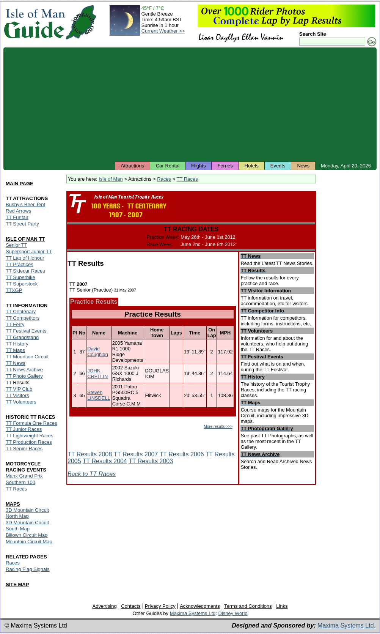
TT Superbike (20, 277)
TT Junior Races (24, 429)
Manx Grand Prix (24, 476)
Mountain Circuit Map (29, 541)
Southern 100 (20, 482)
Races (164, 179)
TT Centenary (21, 311)
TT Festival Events (26, 331)
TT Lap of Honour (25, 258)
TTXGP (14, 290)
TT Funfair (17, 217)
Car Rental (167, 166)
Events (278, 166)
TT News (15, 363)
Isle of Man (111, 179)
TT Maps (15, 350)
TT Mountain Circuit (27, 357)
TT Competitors (22, 318)
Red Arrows (18, 211)
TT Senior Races (24, 448)
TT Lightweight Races (29, 435)
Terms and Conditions (248, 606)
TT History (17, 344)
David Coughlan (97, 351)
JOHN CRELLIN (97, 373)
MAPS (13, 504)
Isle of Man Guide (34, 22)
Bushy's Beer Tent (25, 204)
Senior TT (16, 245)
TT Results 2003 (151, 461)
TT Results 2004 (105, 461)
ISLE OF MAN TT (25, 239)
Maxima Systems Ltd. (346, 625)
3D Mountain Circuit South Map (27, 525)
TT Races (187, 179)
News (303, 166)
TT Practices (19, 264)
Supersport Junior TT (29, 251)
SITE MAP (17, 584)
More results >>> (218, 426)
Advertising (104, 606)
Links (281, 606)
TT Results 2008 (90, 454)
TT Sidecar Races (25, 271)
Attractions (132, 166)
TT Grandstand (22, 337)
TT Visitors (17, 395)
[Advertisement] (190, 104)
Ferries (224, 166)
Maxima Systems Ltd (193, 613)
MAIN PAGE (19, 183)
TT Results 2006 (182, 454)
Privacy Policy (160, 606)
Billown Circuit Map (27, 535)
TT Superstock (22, 284)
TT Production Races (29, 442)
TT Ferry (15, 324)
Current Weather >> (163, 31)
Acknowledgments (200, 606)
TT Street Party (22, 224)
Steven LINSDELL (98, 395)
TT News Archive (24, 369)
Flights (198, 166)
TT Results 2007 (135, 454)
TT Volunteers (21, 402)
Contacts (130, 606)
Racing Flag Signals (28, 569)
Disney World (233, 613)
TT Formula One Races (31, 423)
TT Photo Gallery (24, 376)
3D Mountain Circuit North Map (27, 513)
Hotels (252, 166)
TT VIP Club (19, 389)
